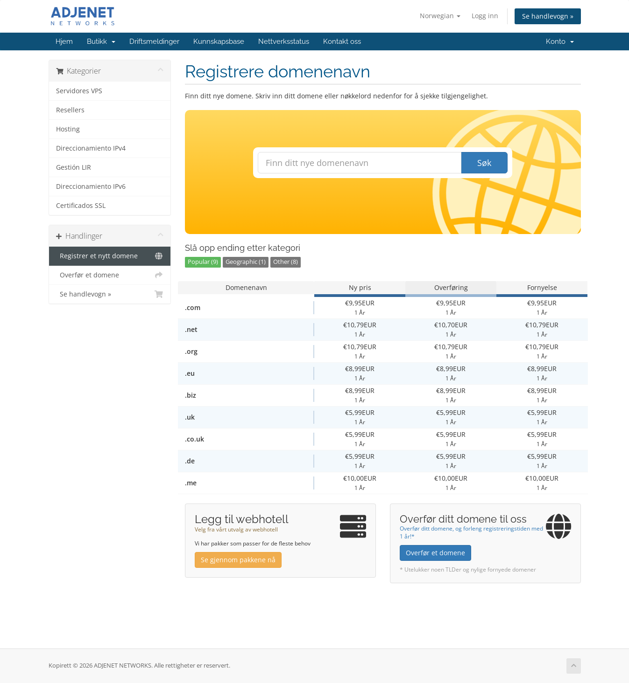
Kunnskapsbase (218, 41)
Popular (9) (203, 262)
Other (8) (285, 262)
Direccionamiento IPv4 (91, 148)
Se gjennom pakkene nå (238, 559)
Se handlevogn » (547, 16)
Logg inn (485, 15)
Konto (560, 41)
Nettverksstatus (283, 41)
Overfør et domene (110, 275)
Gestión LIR (73, 167)
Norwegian (440, 15)
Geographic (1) (246, 262)
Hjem (64, 41)
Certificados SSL (81, 205)
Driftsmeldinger (154, 41)
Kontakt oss (342, 41)
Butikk (101, 41)
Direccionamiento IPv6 (91, 186)
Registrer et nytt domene (110, 256)
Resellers (70, 110)
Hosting (68, 129)
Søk (484, 162)
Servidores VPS (79, 91)
